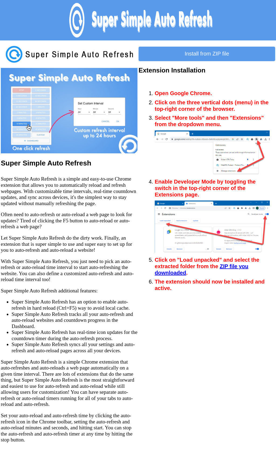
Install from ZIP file (207, 54)
